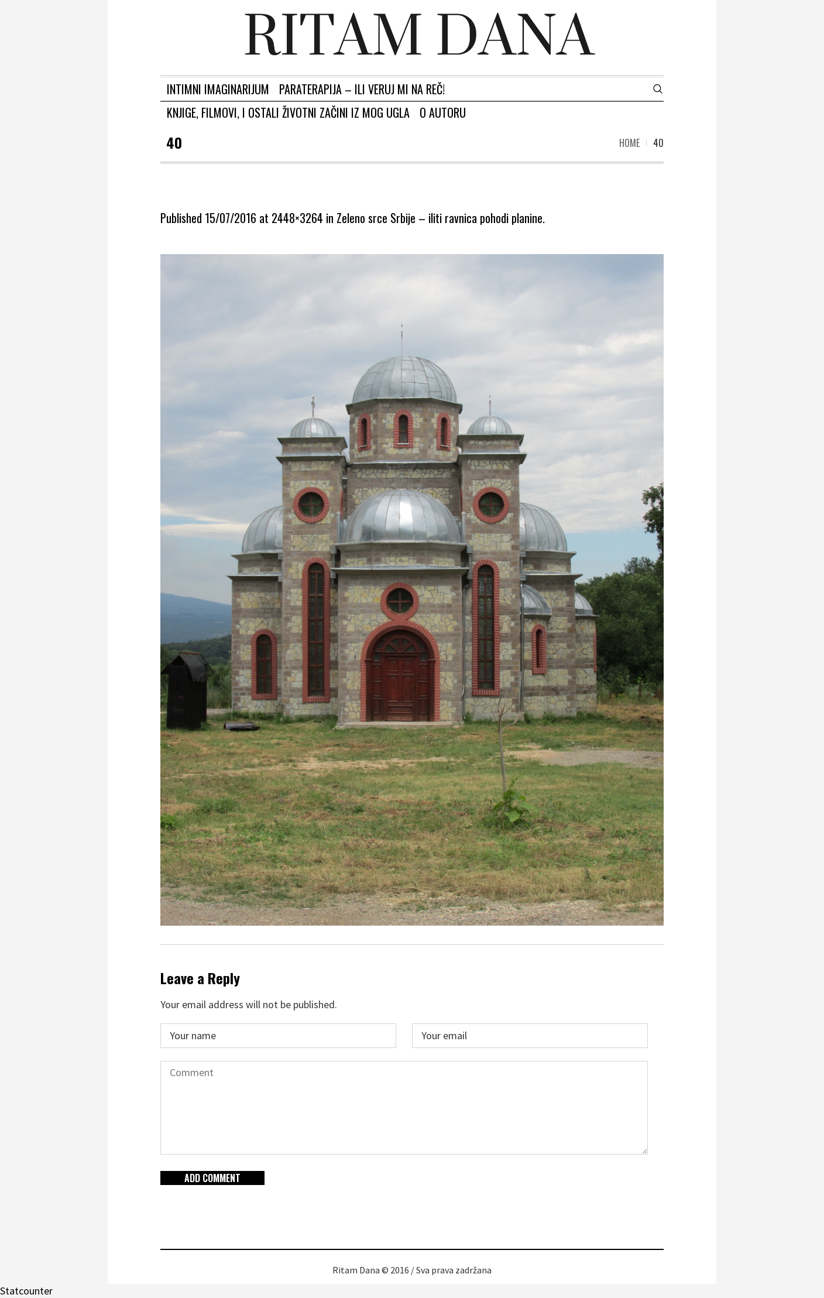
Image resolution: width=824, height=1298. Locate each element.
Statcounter (26, 1290)
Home (629, 143)
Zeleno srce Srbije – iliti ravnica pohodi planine (440, 218)
